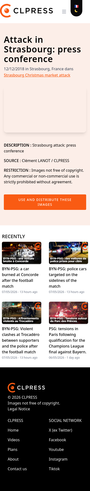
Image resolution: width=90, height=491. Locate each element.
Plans (12, 449)
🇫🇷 (76, 6)
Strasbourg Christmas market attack (37, 75)
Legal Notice (19, 409)
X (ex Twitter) (60, 430)
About (13, 459)
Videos (14, 439)
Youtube (56, 449)
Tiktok (54, 468)
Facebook (57, 439)
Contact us (17, 468)
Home (13, 430)
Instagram (58, 459)
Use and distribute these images (45, 202)
